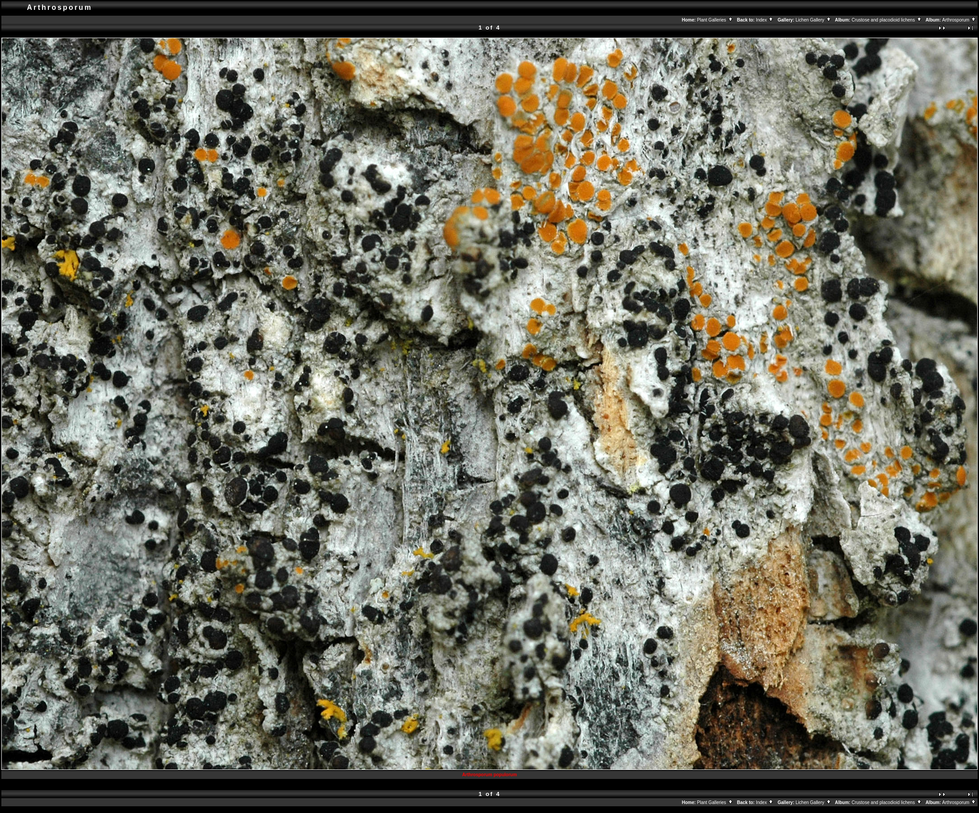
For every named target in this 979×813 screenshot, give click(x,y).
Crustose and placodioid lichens (887, 19)
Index (765, 19)
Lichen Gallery (814, 19)
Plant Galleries (715, 19)
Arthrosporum (959, 19)
